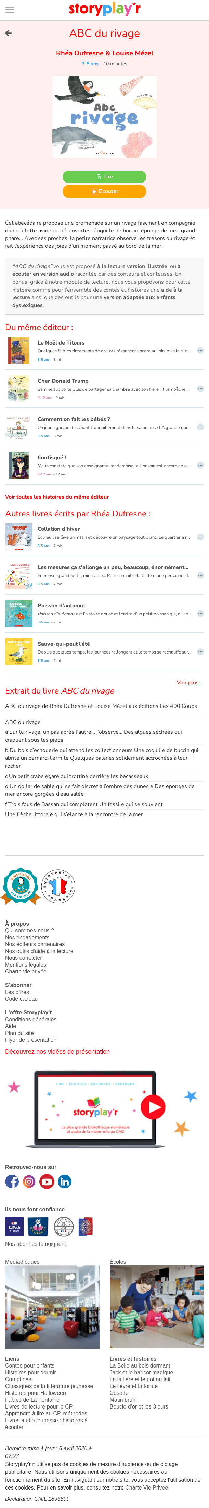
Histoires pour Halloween (35, 1393)
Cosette (119, 1393)
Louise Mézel (131, 53)
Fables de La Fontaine (32, 1400)
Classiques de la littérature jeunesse (49, 1386)
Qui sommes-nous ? (29, 930)
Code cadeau (21, 999)
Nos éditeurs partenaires (35, 944)
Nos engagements (27, 937)
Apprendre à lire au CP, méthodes (46, 1413)
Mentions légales (25, 965)
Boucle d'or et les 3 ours (139, 1407)
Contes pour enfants (29, 1366)
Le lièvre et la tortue (134, 1386)
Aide (10, 1026)
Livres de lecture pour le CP (39, 1407)
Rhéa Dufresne (80, 53)
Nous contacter (23, 958)
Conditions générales (30, 1019)
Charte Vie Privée (146, 1488)
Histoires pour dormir (30, 1372)
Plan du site (19, 1033)
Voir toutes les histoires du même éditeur (57, 497)
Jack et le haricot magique (141, 1372)
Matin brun (123, 1400)
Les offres (17, 992)
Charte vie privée (26, 971)
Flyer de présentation (30, 1040)
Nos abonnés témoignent (35, 1244)
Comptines (18, 1379)
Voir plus (188, 682)
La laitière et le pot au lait (140, 1379)
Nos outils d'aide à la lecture (39, 951)
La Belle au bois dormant (140, 1366)
